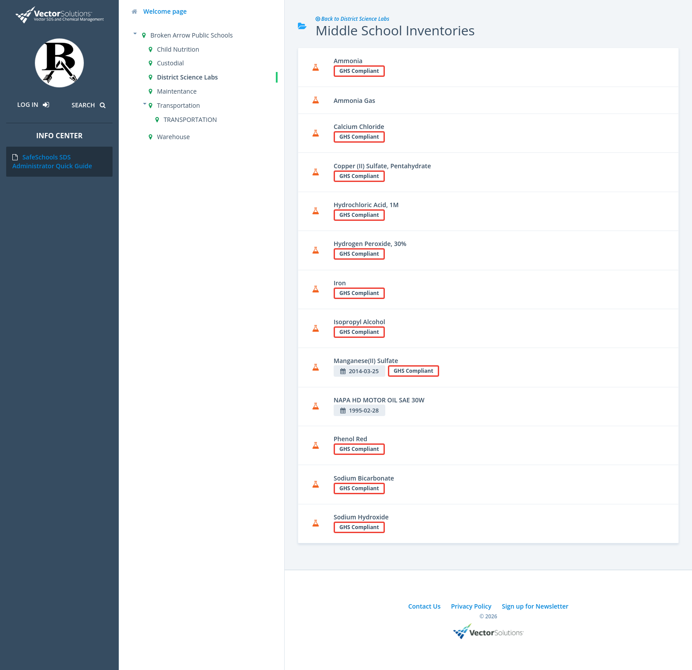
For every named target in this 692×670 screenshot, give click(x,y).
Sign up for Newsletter (535, 606)
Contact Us (424, 606)
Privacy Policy (471, 606)
